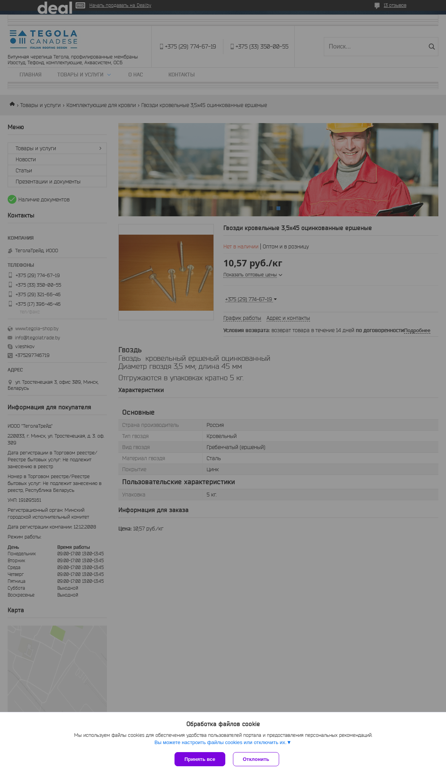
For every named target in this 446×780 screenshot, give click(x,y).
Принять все (199, 759)
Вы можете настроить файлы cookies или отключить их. (220, 742)
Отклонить (256, 759)
